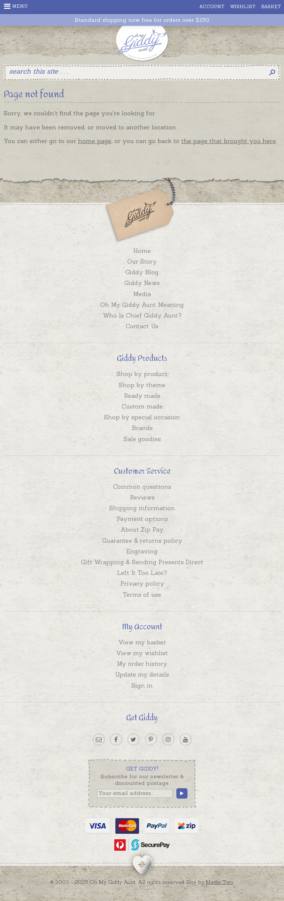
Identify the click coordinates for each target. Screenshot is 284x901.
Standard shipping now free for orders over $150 (142, 20)
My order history (142, 663)
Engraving (142, 551)
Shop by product (142, 373)
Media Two (219, 882)
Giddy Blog (142, 272)
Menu (16, 6)
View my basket (142, 642)
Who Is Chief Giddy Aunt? (142, 315)
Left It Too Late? (142, 572)
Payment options (142, 518)
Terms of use (142, 594)
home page (94, 141)
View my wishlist (142, 653)
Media (142, 294)
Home (142, 250)
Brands (142, 427)
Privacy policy (142, 583)
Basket (271, 6)
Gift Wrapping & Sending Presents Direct (142, 562)
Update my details (142, 674)
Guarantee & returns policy (142, 540)
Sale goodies (142, 439)
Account (211, 6)
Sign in (142, 685)
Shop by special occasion (142, 417)
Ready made (142, 395)
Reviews (142, 497)
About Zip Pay (142, 529)
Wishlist (243, 6)
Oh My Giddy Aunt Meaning (142, 304)
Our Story (142, 261)
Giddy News (142, 283)
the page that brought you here (228, 141)
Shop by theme (142, 385)
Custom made (142, 406)
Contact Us (142, 326)
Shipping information (142, 508)
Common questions (142, 486)
